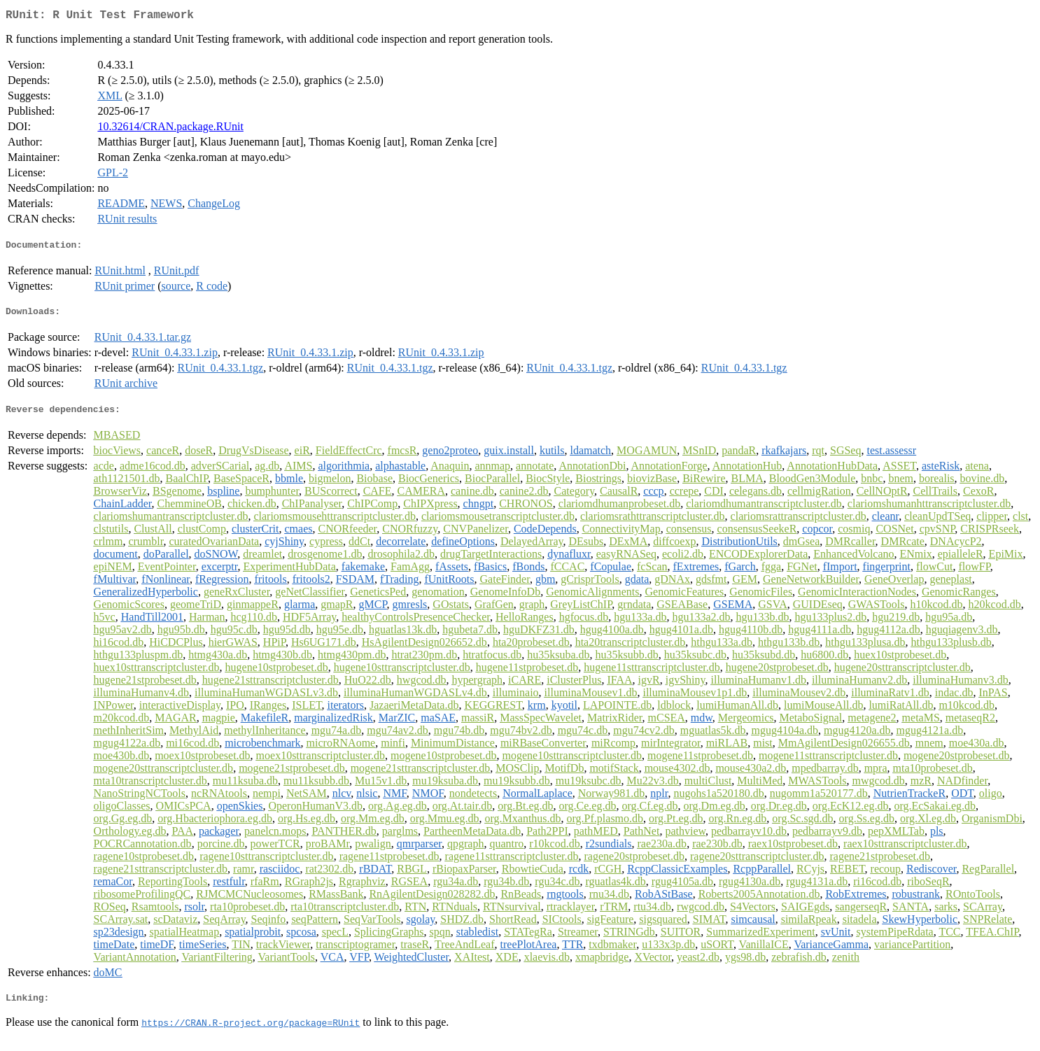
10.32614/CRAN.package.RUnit (170, 129)
